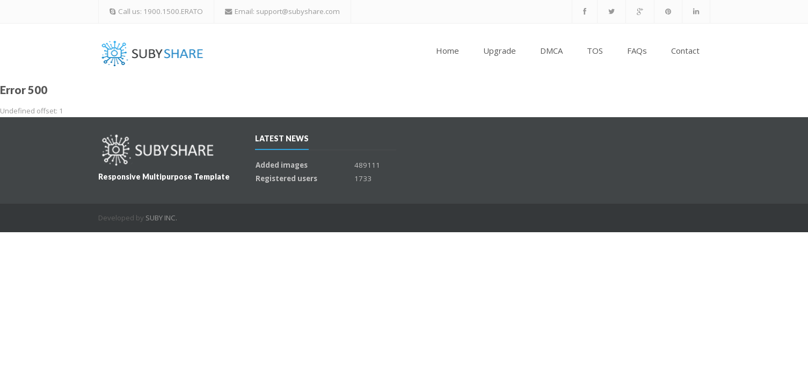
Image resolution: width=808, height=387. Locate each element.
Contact (685, 50)
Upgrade (499, 50)
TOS (595, 50)
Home (447, 50)
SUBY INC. (161, 218)
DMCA (551, 50)
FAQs (637, 50)
